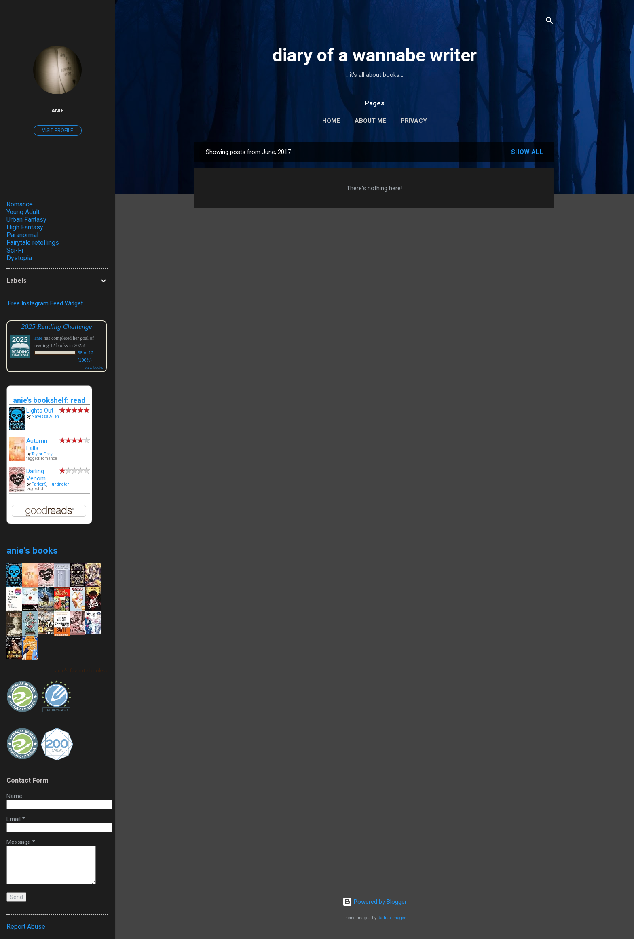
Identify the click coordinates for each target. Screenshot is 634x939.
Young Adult (23, 212)
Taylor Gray (42, 454)
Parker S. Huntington (51, 484)
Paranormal (22, 235)
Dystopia (19, 258)
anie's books (32, 550)
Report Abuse (25, 927)
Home (331, 120)
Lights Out (39, 410)
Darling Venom (36, 474)
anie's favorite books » (81, 670)
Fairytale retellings (32, 242)
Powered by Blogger (374, 901)
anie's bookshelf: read (49, 400)
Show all (527, 152)
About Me (370, 120)
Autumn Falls (36, 444)
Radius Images (392, 917)
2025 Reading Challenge (56, 326)
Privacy (414, 120)
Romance (19, 204)
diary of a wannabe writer (375, 55)
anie (57, 110)
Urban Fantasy (26, 219)
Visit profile (57, 130)
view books (94, 367)
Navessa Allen (45, 416)
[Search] (549, 22)
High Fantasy (24, 227)
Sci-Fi (14, 250)
